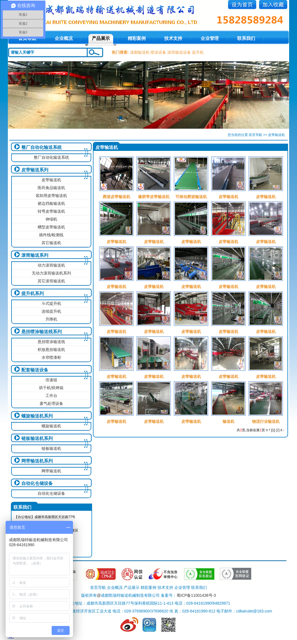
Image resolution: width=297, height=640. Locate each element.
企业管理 (210, 38)
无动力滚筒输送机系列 (51, 273)
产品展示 (101, 38)
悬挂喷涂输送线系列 (41, 331)
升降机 (51, 319)
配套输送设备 (34, 369)
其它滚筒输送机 (51, 281)
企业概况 (64, 38)
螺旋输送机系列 (37, 416)
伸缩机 (51, 219)
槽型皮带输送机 (51, 227)
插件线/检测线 (51, 235)
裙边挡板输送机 (51, 203)
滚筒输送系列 (34, 255)
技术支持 (173, 38)
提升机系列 (32, 293)
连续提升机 (51, 311)
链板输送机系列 (37, 438)
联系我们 (246, 38)
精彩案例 (137, 38)
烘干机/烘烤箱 (51, 387)
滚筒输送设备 (179, 52)
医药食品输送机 (51, 187)
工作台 (51, 395)
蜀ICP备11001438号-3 (196, 595)
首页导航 (255, 135)
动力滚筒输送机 (51, 265)
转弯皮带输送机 (51, 211)
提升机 (198, 52)
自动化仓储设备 (37, 483)
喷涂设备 (158, 52)
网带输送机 (51, 471)
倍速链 (51, 380)
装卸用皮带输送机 (51, 195)
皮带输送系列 (34, 169)
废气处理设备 (51, 403)
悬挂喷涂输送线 (51, 341)
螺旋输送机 (51, 426)
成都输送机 (140, 52)
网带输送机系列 (37, 461)
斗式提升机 (51, 303)
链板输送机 (51, 448)
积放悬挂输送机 (51, 349)
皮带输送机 (51, 180)
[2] (278, 430)
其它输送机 (51, 242)
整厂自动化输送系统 (41, 147)
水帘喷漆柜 (51, 357)
